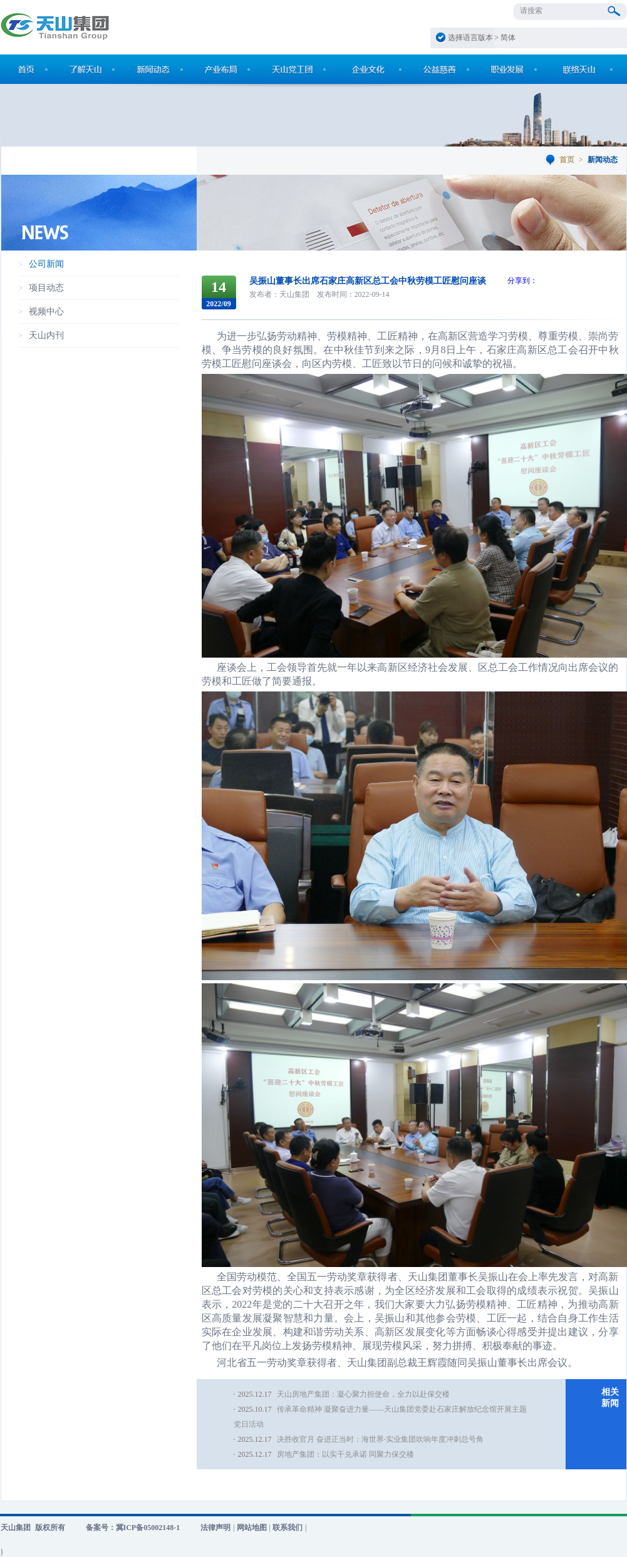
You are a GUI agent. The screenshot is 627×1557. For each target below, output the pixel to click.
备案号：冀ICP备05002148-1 (133, 1527)
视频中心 (46, 311)
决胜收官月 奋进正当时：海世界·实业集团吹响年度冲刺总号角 (380, 1439)
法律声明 (215, 1527)
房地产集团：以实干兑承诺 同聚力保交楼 (345, 1454)
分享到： (522, 280)
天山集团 (16, 1527)
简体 (508, 37)
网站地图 (252, 1527)
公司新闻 (46, 264)
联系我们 (287, 1527)
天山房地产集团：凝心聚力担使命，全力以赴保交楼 (363, 1394)
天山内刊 (46, 335)
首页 (566, 159)
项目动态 (46, 287)
